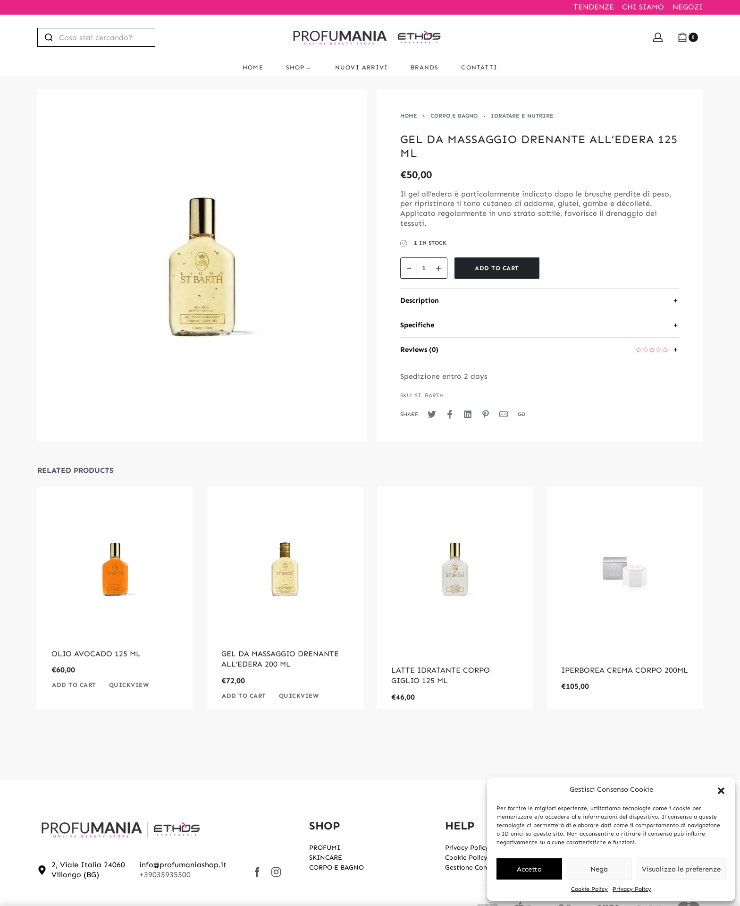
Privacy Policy (632, 889)
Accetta (529, 869)
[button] (721, 790)
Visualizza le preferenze (681, 869)
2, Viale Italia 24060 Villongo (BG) (88, 869)
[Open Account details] (658, 37)
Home (408, 115)
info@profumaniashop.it (183, 864)
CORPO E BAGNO (454, 115)
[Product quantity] (423, 268)
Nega (599, 869)
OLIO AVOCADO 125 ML (96, 670)
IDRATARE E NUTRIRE (522, 115)
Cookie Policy (589, 889)
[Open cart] (687, 37)
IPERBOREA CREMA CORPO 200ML (624, 670)
